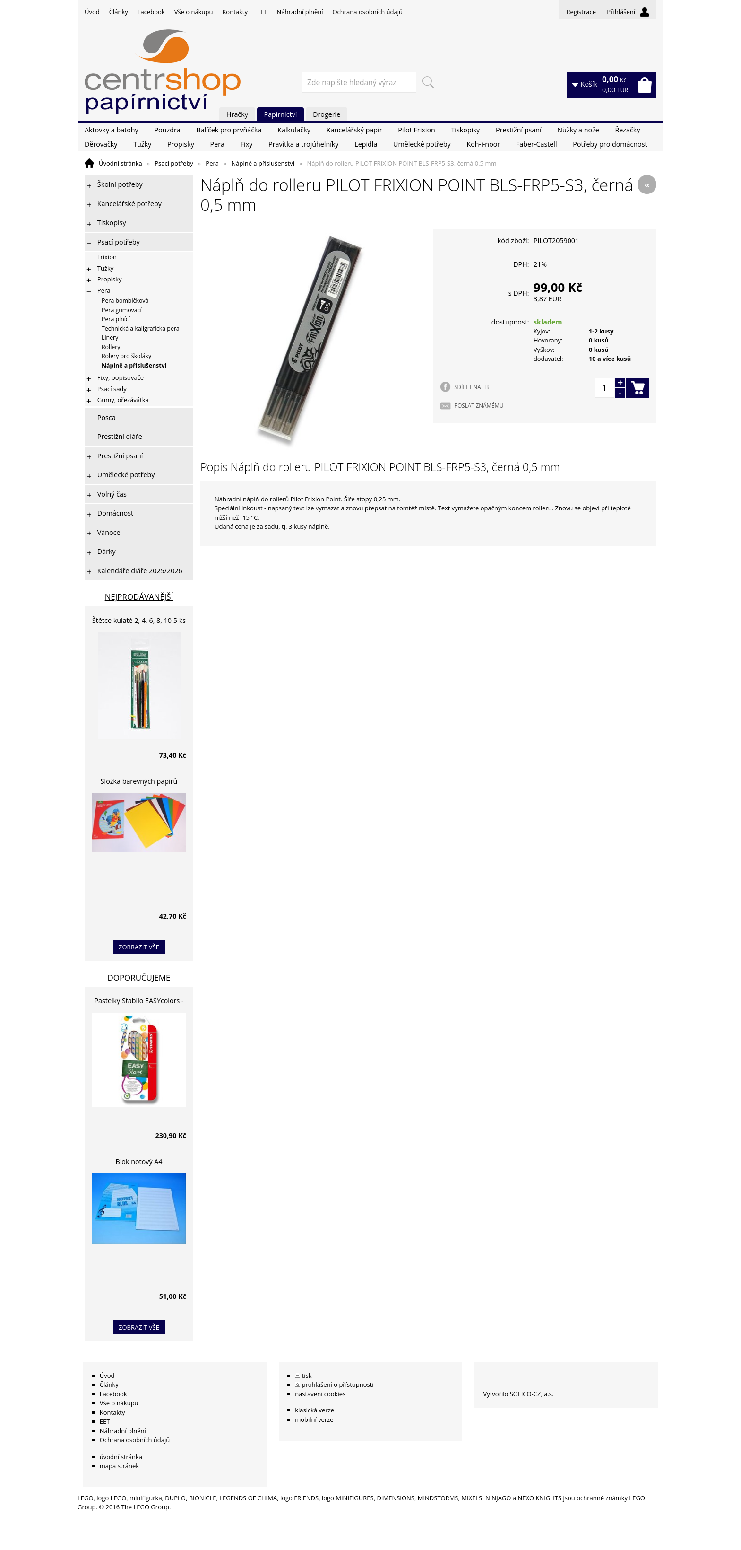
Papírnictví (280, 114)
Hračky (237, 114)
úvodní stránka (121, 1457)
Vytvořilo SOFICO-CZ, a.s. (518, 1394)
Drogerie (326, 114)
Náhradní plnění (300, 12)
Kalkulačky (293, 129)
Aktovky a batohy (111, 129)
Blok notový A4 (139, 1161)
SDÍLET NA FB (471, 387)
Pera (217, 144)
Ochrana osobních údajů (367, 12)
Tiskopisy (465, 129)
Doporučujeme (139, 977)
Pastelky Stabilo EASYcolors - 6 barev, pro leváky (138, 1002)
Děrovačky (101, 144)
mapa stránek (119, 1466)
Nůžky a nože (578, 129)
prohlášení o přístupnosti (338, 1384)
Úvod (92, 12)
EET (262, 12)
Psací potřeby (174, 163)
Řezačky (627, 129)
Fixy (247, 144)
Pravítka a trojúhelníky (303, 144)
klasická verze (314, 1410)
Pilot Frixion (416, 129)
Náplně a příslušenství (262, 163)
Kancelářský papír (354, 129)
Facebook (151, 12)
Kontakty (235, 12)
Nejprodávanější (139, 596)
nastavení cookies (320, 1394)
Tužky (142, 144)
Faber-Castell (536, 144)
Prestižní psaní (519, 129)
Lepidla (365, 144)
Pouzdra (167, 129)
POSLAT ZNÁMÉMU (478, 405)
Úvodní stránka (120, 163)
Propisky (180, 144)
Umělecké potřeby (422, 144)
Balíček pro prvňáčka (228, 129)
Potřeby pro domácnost (610, 144)
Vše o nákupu (193, 12)
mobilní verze (314, 1419)
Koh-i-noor (483, 144)
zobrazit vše (139, 947)
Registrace (581, 12)
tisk (307, 1375)
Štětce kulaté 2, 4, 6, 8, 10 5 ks (139, 620)
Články (118, 12)
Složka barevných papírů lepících (139, 782)
